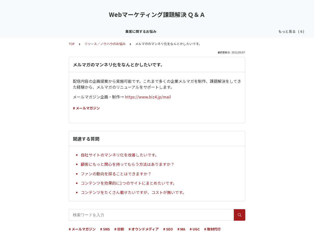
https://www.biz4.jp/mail (148, 97)
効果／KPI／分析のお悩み (189, 31)
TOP (72, 43)
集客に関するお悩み (50, 31)
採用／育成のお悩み (231, 31)
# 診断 (119, 229)
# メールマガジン (86, 108)
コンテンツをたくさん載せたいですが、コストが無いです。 (133, 192)
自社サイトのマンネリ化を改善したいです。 (120, 155)
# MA (181, 229)
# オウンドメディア (144, 229)
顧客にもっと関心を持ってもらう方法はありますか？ (127, 164)
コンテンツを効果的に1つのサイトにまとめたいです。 (129, 183)
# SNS (105, 229)
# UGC (195, 229)
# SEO (168, 229)
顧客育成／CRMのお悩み (92, 31)
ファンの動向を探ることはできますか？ (116, 174)
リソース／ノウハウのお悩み (140, 31)
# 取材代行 (212, 229)
